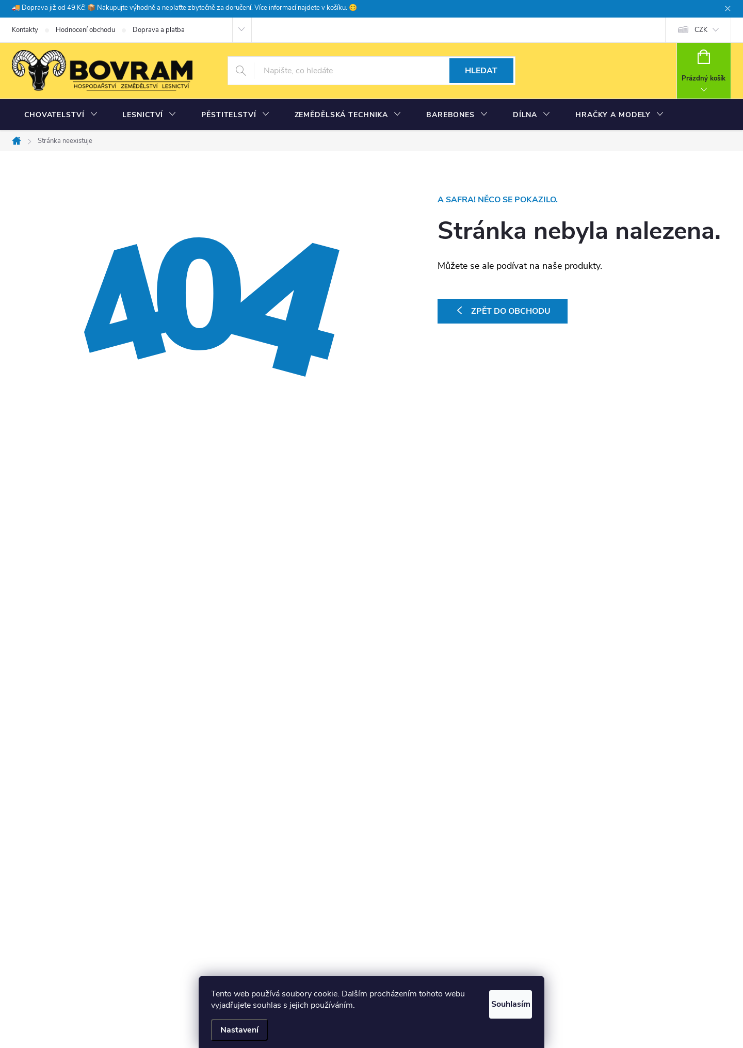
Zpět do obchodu (511, 311)
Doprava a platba (159, 30)
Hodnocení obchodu (85, 30)
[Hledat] (371, 70)
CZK (700, 30)
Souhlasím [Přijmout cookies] (499, 1002)
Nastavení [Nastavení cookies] (239, 1030)
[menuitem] (61, 115)
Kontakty (25, 30)
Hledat (481, 70)
